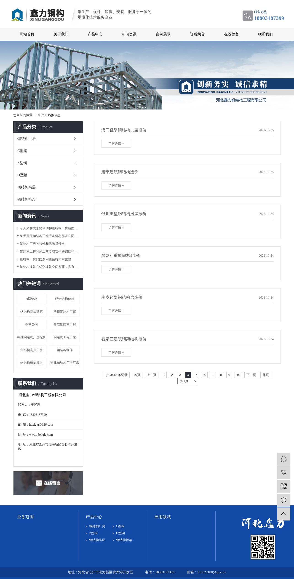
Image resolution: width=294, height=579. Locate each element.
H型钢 (22, 175)
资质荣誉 (197, 34)
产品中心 (95, 34)
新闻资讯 (129, 34)
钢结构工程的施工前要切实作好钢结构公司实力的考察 (50, 251)
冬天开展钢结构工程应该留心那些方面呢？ (50, 236)
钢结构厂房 (26, 139)
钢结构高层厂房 (31, 350)
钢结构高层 (26, 187)
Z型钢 (22, 163)
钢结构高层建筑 (31, 311)
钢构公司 (31, 324)
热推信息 (54, 115)
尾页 (265, 375)
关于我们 (61, 34)
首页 (137, 375)
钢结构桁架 (26, 199)
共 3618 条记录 (117, 375)
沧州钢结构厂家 (64, 311)
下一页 (251, 375)
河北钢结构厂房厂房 (64, 363)
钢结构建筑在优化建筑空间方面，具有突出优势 (50, 267)
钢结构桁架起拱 (31, 363)
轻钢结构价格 (64, 299)
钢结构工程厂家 (64, 337)
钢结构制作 (65, 350)
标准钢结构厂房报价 (31, 337)
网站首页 (27, 34)
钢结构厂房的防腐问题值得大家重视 (45, 259)
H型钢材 (31, 299)
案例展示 (163, 34)
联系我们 (265, 34)
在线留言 (231, 34)
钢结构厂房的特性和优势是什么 (42, 243)
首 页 (41, 115)
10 (238, 375)
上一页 (151, 375)
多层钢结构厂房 (64, 324)
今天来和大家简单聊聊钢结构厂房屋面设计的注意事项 (50, 228)
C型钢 (22, 151)
